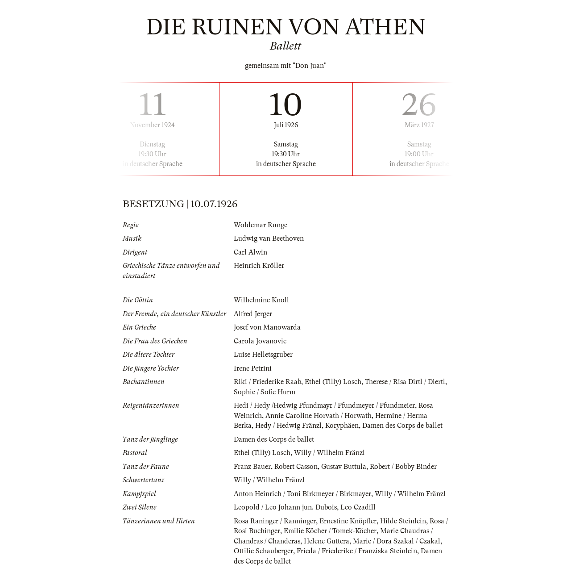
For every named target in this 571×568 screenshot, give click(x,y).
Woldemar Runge (260, 225)
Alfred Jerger (253, 314)
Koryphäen (342, 426)
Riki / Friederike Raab (267, 382)
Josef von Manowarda (267, 327)
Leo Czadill (358, 507)
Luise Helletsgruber (263, 355)
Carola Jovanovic (260, 341)
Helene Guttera (326, 541)
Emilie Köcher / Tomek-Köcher (330, 531)
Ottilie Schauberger (263, 551)
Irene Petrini (253, 368)
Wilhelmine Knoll (261, 300)
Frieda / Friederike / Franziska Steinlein (357, 551)
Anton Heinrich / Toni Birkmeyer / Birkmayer (302, 494)
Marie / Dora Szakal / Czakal (396, 541)
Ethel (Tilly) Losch (333, 382)
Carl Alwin (250, 252)
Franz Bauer (252, 467)
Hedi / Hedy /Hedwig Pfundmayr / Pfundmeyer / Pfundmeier (324, 405)
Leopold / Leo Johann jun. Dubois (285, 507)
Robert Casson (296, 467)
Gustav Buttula (343, 467)
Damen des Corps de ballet (402, 426)
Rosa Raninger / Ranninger (275, 521)
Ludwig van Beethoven (269, 238)
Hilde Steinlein (403, 521)
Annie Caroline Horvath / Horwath (318, 416)
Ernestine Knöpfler (348, 521)
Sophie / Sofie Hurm (264, 392)
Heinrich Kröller (259, 266)
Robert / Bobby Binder (403, 467)
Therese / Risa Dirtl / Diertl (405, 382)
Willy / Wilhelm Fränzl (329, 453)
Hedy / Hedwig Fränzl (288, 426)
